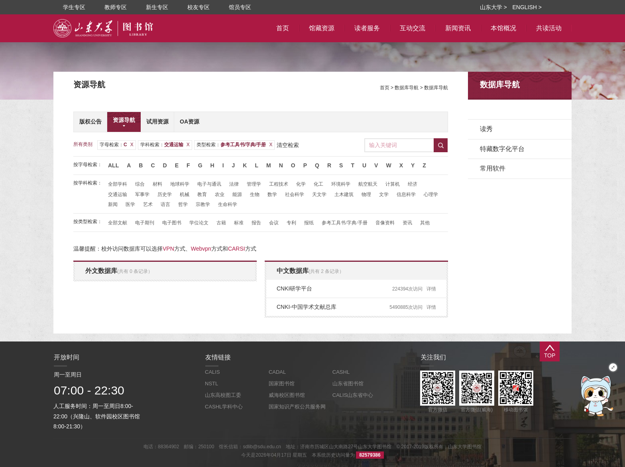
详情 (431, 289)
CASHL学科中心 (224, 407)
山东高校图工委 (223, 395)
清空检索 (288, 145)
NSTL (211, 384)
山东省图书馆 (348, 384)
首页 (384, 87)
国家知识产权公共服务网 (297, 407)
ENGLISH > (527, 7)
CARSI (236, 248)
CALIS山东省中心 (352, 395)
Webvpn (201, 248)
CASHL (341, 372)
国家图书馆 (282, 384)
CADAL (277, 372)
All (113, 165)
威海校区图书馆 (287, 395)
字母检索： (117, 144)
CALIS (212, 372)
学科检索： (165, 144)
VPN (168, 248)
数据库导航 (407, 87)
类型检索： (235, 144)
